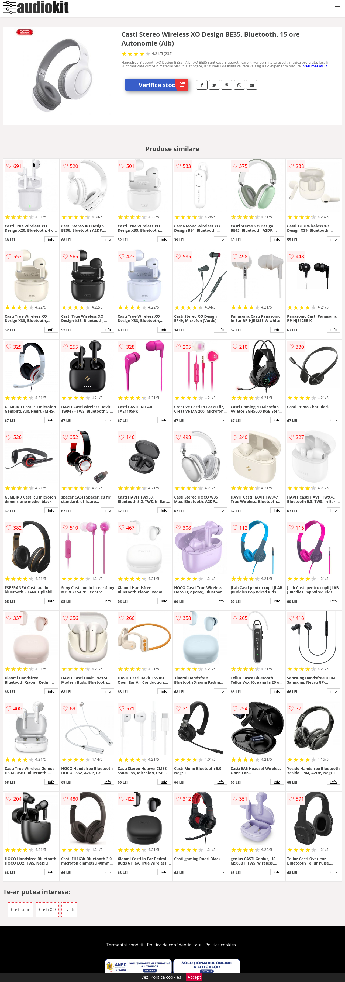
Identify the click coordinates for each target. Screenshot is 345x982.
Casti (69, 909)
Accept (194, 977)
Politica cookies (220, 945)
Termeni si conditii (124, 945)
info (51, 239)
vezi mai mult (315, 66)
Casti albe (20, 909)
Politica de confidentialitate (174, 945)
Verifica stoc (163, 85)
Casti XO (47, 909)
